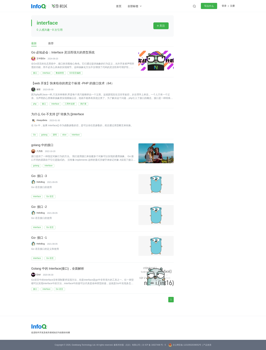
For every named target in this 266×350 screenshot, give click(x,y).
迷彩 (38, 89)
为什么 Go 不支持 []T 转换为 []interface (57, 114)
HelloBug (40, 182)
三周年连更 (70, 104)
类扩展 (83, 104)
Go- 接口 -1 (39, 237)
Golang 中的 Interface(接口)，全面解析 (57, 268)
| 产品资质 (206, 345)
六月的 (39, 151)
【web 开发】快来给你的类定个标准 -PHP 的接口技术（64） (72, 83)
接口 (35, 73)
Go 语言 (50, 196)
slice (64, 135)
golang (44, 135)
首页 (118, 6)
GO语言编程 (75, 73)
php (34, 104)
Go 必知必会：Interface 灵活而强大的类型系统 (63, 52)
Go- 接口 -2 (39, 207)
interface (46, 73)
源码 (55, 135)
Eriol (38, 274)
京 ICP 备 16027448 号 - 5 (154, 345)
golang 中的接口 (42, 145)
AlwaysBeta (41, 120)
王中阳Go (40, 58)
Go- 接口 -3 (39, 176)
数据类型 (60, 73)
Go (34, 135)
